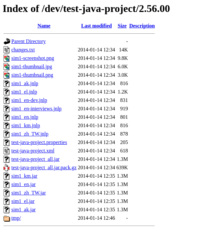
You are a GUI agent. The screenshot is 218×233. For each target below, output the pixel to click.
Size (122, 25)
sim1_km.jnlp (25, 125)
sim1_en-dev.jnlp (29, 100)
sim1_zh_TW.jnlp (30, 134)
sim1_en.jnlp (24, 117)
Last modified (96, 25)
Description (142, 25)
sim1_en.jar (23, 184)
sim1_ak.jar (23, 209)
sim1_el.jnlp (24, 91)
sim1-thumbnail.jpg (31, 66)
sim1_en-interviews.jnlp (36, 108)
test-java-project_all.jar (35, 159)
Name (44, 25)
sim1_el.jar (23, 201)
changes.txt (23, 49)
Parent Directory (28, 41)
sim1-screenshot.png (32, 58)
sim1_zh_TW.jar (28, 192)
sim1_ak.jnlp (24, 83)
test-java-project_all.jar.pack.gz (43, 167)
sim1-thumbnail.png (32, 75)
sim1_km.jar (24, 176)
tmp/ (16, 218)
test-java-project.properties (39, 142)
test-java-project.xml (32, 150)
